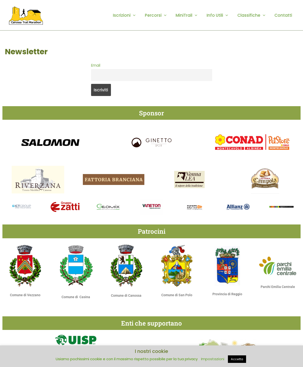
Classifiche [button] (253, 15)
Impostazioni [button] (212, 358)
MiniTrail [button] (190, 15)
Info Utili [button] (220, 15)
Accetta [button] (237, 359)
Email (95, 65)
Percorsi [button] (160, 15)
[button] (139, 15)
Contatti (284, 15)
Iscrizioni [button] (130, 15)
